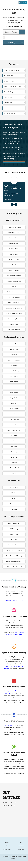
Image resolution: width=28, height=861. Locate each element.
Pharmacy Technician (14, 297)
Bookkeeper (14, 354)
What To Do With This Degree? (12, 86)
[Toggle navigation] (3, 2)
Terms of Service (7, 849)
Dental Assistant (14, 238)
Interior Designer (14, 419)
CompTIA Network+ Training (14, 550)
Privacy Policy (21, 845)
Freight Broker (14, 398)
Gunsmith (14, 403)
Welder (14, 473)
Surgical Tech (14, 324)
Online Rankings (8, 92)
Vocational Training (17, 856)
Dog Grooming (14, 504)
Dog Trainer (14, 509)
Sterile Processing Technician (14, 319)
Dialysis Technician (14, 249)
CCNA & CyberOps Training (14, 523)
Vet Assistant (14, 487)
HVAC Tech (14, 414)
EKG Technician (14, 254)
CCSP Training (14, 529)
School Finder (21, 849)
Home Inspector (14, 408)
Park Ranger (14, 441)
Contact (21, 842)
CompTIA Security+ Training (14, 556)
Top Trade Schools (9, 75)
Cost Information (9, 81)
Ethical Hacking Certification (14, 561)
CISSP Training (14, 534)
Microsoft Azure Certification (14, 566)
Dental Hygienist (14, 243)
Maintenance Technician (14, 430)
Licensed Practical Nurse (14, 265)
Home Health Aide (14, 259)
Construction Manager (14, 371)
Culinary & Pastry (14, 381)
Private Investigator (14, 452)
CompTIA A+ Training (14, 545)
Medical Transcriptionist (14, 281)
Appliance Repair (14, 344)
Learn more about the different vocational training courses (15, 634)
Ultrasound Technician (14, 329)
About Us (7, 842)
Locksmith (14, 425)
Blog (7, 845)
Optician (14, 286)
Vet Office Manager (14, 493)
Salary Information (9, 113)
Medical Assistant (14, 270)
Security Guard (14, 457)
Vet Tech (14, 498)
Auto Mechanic (14, 349)
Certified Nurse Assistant (14, 232)
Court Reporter (14, 376)
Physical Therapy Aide (14, 302)
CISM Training (14, 539)
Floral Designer (14, 392)
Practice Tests (8, 97)
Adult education (9, 725)
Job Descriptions (8, 108)
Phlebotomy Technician (14, 227)
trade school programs (13, 764)
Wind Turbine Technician (14, 468)
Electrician (14, 387)
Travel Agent (14, 462)
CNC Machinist (14, 365)
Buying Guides (8, 102)
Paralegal (14, 435)
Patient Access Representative (14, 308)
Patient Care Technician (14, 292)
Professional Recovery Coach (14, 313)
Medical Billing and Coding (14, 275)
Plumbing (14, 446)
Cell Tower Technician (14, 360)
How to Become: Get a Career (12, 70)
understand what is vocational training (14, 600)
